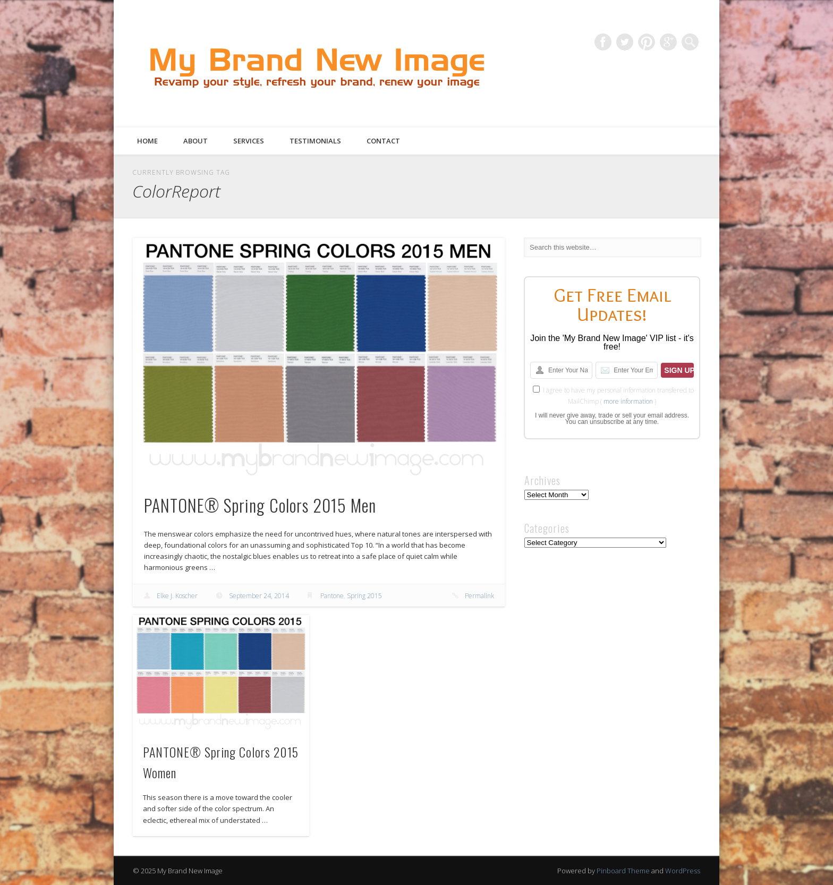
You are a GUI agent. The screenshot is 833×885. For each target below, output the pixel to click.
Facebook (602, 41)
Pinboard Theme (623, 870)
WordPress (682, 870)
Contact (383, 141)
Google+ (668, 41)
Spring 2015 (364, 595)
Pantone (332, 595)
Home (147, 141)
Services (248, 141)
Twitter (624, 41)
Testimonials (315, 141)
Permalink (479, 595)
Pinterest (646, 41)
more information (628, 401)
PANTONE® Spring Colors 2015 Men (260, 504)
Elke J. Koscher (177, 595)
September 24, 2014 (259, 595)
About (195, 141)
